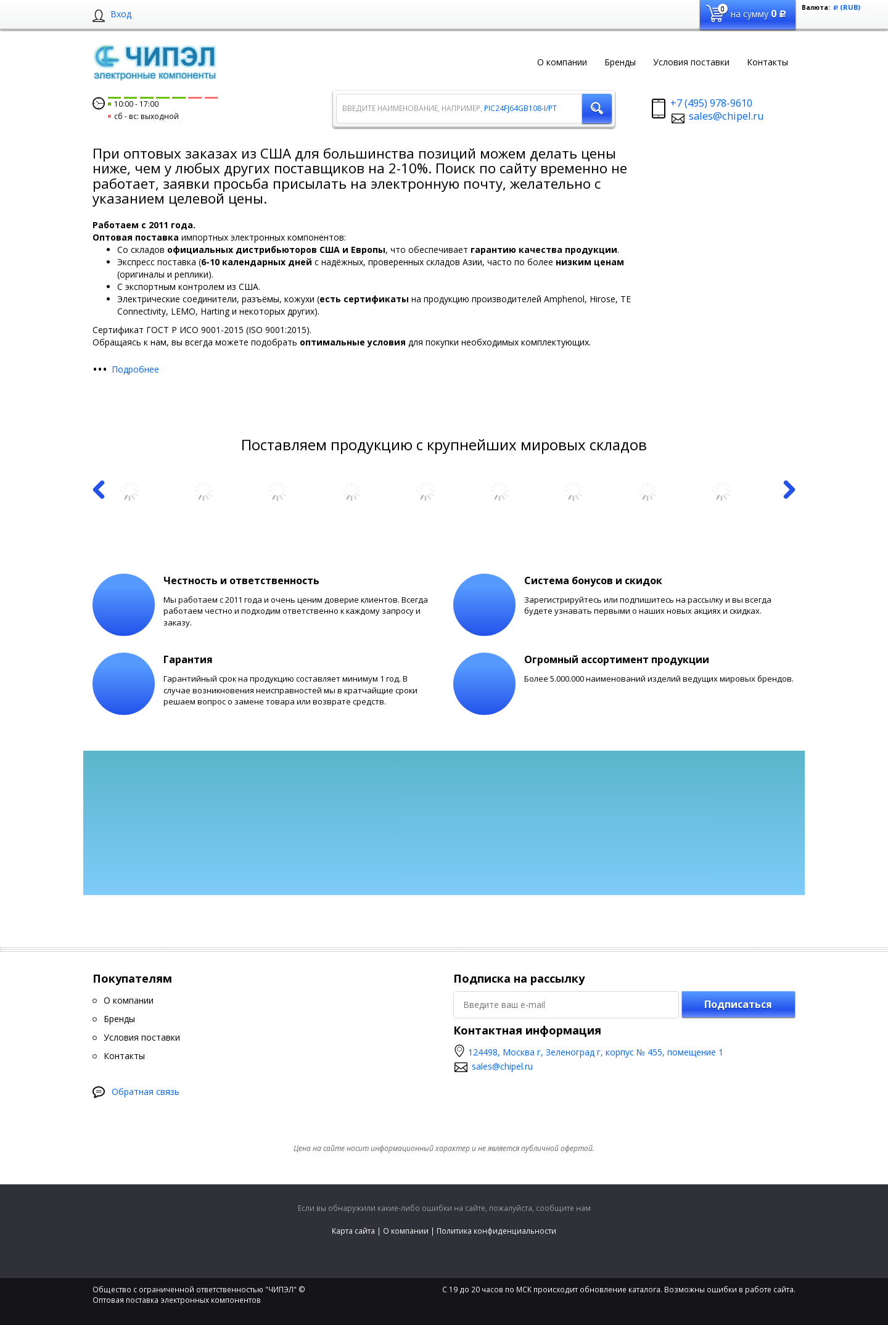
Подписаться (738, 1004)
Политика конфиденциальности (496, 1231)
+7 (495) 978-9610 (711, 103)
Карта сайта (353, 1231)
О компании (406, 1231)
